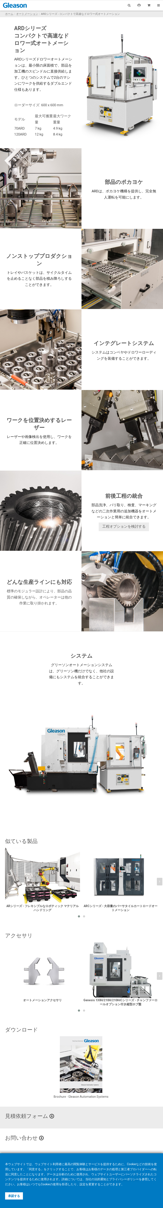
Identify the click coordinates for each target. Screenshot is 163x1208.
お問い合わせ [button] (24, 1138)
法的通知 (100, 1179)
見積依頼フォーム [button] (29, 1116)
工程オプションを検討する (124, 526)
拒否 (65, 1184)
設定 (83, 1184)
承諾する (14, 1196)
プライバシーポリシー (124, 1179)
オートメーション (27, 13)
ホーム (9, 13)
